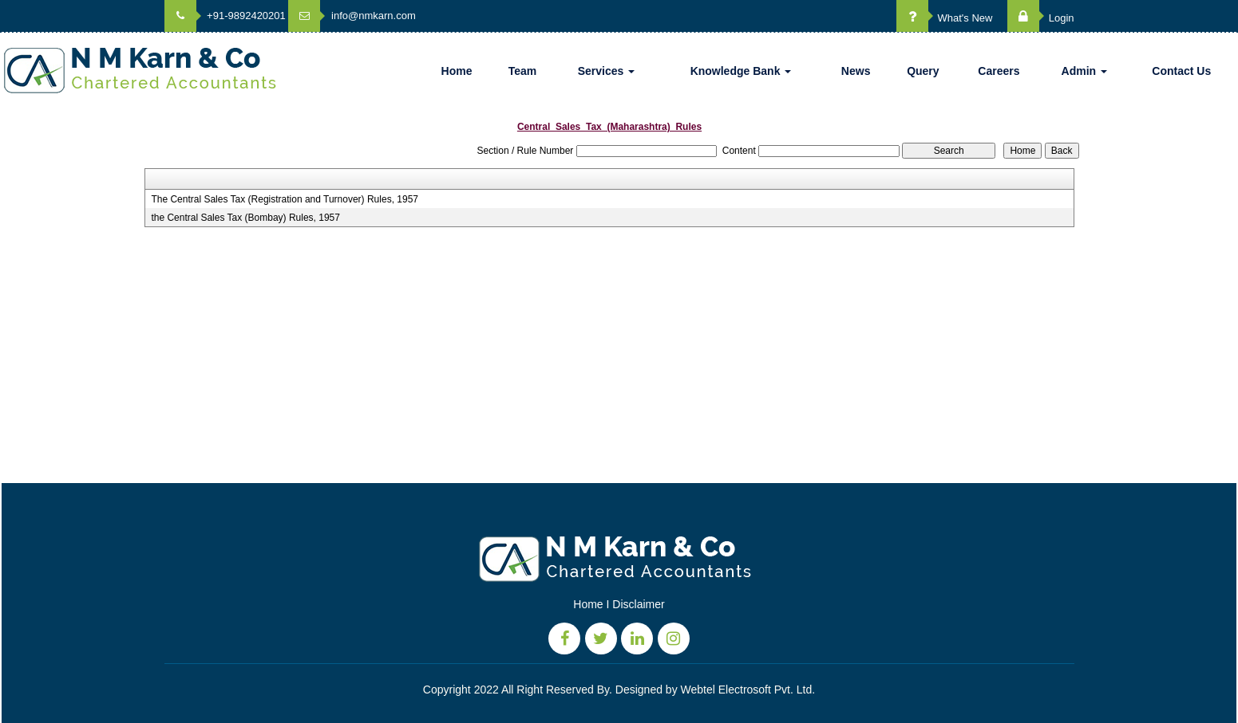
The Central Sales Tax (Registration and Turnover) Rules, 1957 (284, 199)
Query (923, 71)
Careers (998, 71)
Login (1040, 18)
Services (606, 71)
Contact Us (1181, 71)
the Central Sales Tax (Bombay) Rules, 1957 (245, 217)
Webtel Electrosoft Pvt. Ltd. (748, 689)
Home (457, 71)
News (856, 71)
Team (522, 71)
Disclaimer (638, 604)
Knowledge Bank (741, 71)
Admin (1084, 71)
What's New (944, 18)
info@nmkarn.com (351, 16)
